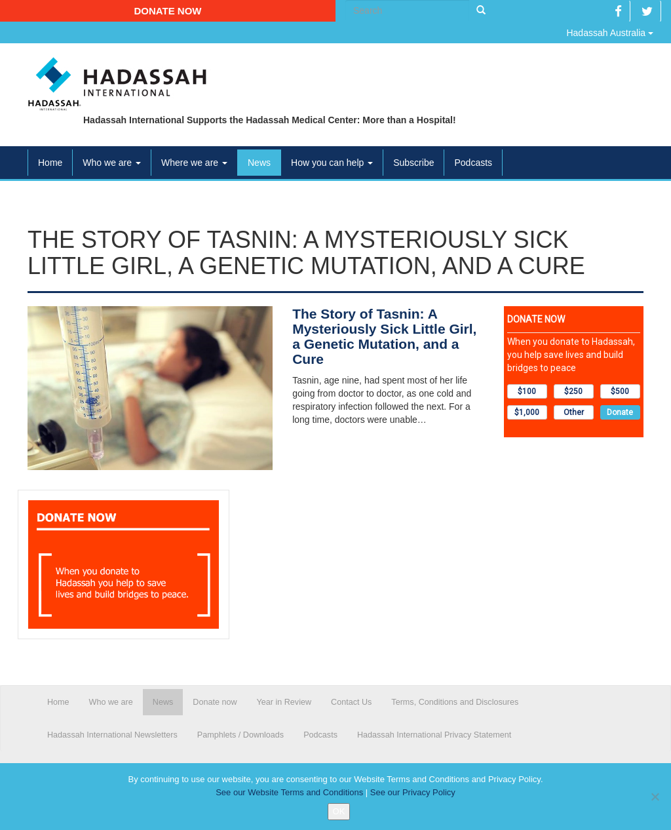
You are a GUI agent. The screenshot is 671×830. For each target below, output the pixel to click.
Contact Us (351, 702)
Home (50, 162)
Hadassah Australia (609, 33)
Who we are (112, 162)
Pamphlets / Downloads (240, 735)
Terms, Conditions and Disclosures (454, 702)
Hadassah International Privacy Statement (434, 735)
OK (339, 811)
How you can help (332, 162)
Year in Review (284, 702)
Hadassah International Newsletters (112, 735)
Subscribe (413, 162)
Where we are (194, 162)
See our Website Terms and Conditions (289, 792)
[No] (654, 796)
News (259, 162)
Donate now (167, 10)
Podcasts (473, 162)
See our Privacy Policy (412, 792)
